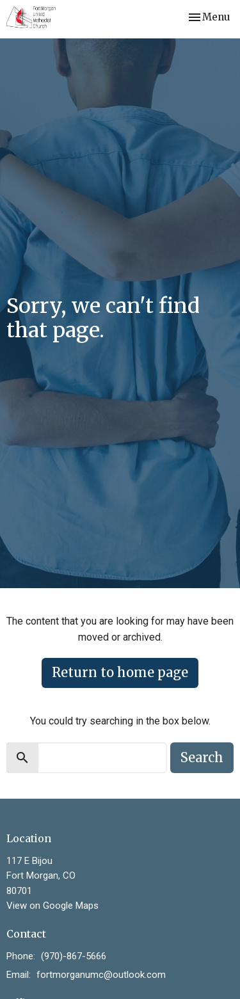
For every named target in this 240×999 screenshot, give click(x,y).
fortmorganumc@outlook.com (101, 974)
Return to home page (120, 672)
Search (201, 757)
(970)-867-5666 (73, 956)
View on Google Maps (52, 905)
